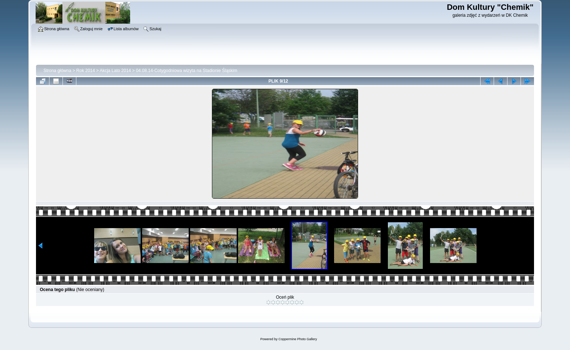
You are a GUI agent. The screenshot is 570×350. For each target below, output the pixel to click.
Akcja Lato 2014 (115, 70)
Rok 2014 (85, 70)
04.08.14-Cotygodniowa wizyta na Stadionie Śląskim (186, 70)
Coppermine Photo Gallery (297, 339)
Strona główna (57, 70)
